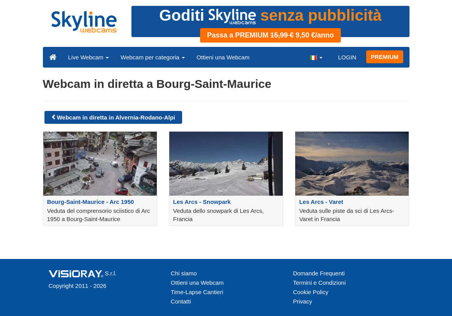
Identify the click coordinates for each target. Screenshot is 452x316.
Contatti (181, 301)
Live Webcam (88, 57)
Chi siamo (184, 273)
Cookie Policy (310, 292)
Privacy (302, 301)
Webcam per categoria (153, 57)
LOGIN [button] (347, 57)
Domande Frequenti (319, 273)
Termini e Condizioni (319, 282)
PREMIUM (385, 57)
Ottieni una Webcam (223, 57)
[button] (315, 57)
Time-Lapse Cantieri (197, 292)
